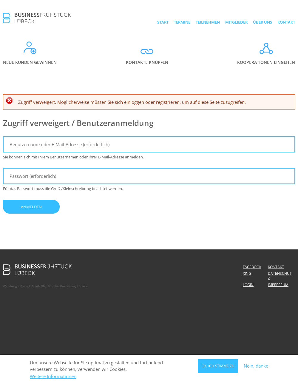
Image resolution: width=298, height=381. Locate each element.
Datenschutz (280, 276)
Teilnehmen (208, 22)
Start (163, 22)
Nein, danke (256, 367)
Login (248, 284)
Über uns (262, 22)
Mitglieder (236, 22)
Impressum (278, 284)
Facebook (252, 266)
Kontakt (286, 22)
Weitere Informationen (53, 377)
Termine (182, 22)
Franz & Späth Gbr (33, 286)
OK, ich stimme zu (218, 366)
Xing (247, 273)
